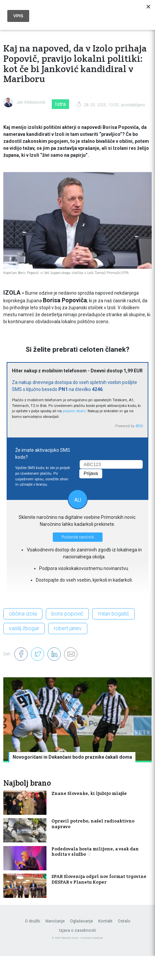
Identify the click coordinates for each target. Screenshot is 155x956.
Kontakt (105, 921)
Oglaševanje (81, 921)
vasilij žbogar (24, 628)
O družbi (32, 921)
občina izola (23, 614)
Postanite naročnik (77, 537)
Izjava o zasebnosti (77, 930)
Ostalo (124, 921)
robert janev (68, 628)
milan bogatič (113, 614)
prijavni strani (74, 411)
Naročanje (55, 921)
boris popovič (67, 614)
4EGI (139, 426)
